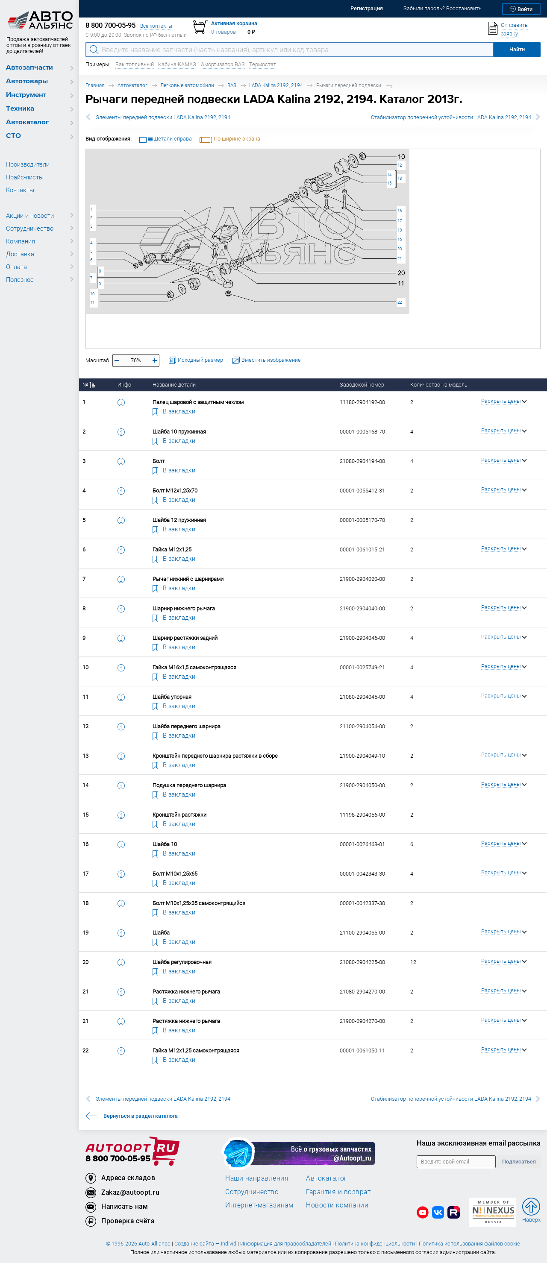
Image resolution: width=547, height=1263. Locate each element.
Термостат (262, 64)
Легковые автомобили (187, 85)
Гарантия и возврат (338, 1191)
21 (399, 258)
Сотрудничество (29, 228)
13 (399, 178)
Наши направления (256, 1178)
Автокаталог (27, 122)
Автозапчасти (29, 67)
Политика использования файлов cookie (469, 1243)
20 (399, 249)
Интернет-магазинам (259, 1205)
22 (399, 302)
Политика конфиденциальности (375, 1243)
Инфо (124, 384)
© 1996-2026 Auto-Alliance (138, 1243)
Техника (20, 108)
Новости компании (337, 1205)
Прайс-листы (25, 177)
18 (399, 230)
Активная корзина (234, 23)
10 (92, 293)
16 (399, 211)
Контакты (20, 189)
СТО (13, 136)
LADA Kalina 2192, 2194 (276, 85)
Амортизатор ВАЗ (223, 64)
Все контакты (156, 26)
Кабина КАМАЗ (177, 64)
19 (399, 240)
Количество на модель (439, 384)
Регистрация (366, 8)
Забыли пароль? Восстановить (442, 8)
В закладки (174, 411)
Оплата (16, 266)
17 (399, 220)
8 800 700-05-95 (117, 1159)
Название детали (174, 384)
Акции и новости (30, 215)
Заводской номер (362, 384)
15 (389, 183)
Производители (28, 164)
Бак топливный (134, 64)
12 (399, 165)
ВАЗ (231, 85)
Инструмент (26, 95)
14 (389, 175)
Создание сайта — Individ (205, 1243)
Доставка (20, 253)
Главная (94, 85)
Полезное (20, 279)
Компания (20, 241)
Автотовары (27, 81)
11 (92, 302)
